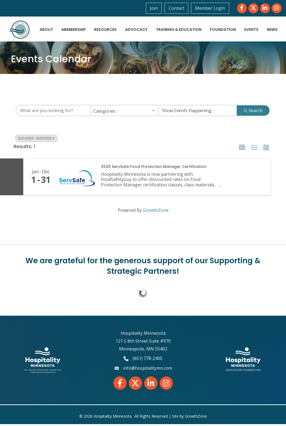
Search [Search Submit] (253, 112)
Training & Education (197, 25)
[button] (242, 149)
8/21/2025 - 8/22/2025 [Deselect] (36, 140)
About (64, 25)
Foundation (241, 25)
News (271, 35)
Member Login (210, 8)
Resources (123, 25)
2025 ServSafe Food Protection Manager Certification (153, 168)
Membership (92, 25)
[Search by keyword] (54, 112)
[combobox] (124, 112)
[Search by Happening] (197, 112)
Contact (177, 8)
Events (269, 25)
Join (154, 8)
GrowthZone (156, 212)
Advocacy (154, 25)
